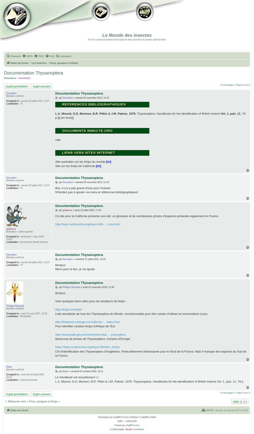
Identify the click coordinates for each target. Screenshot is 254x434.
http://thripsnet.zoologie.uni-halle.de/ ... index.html (87, 322)
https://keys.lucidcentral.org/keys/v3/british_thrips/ (87, 347)
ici (97, 377)
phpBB (116, 417)
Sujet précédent (17, 86)
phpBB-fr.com (133, 425)
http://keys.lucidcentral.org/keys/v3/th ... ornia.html (87, 224)
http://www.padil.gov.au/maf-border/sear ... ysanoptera (90, 334)
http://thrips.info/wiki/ (68, 309)
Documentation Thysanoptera (33, 72)
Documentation (26, 20)
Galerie (101, 20)
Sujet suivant (41, 86)
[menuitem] (13, 56)
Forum (144, 20)
